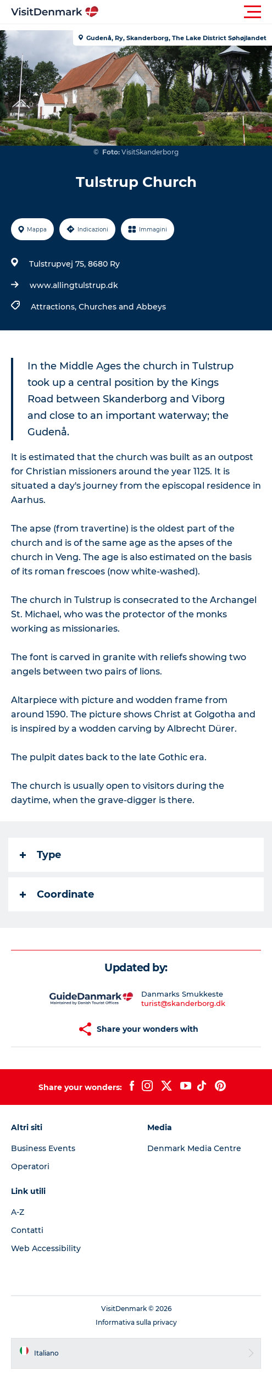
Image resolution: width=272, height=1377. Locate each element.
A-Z (17, 1212)
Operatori (30, 1166)
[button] (185, 12)
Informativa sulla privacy (136, 1322)
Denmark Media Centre (194, 1148)
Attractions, (55, 307)
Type (40, 855)
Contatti (27, 1230)
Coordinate (57, 894)
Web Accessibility (46, 1248)
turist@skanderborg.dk (183, 1003)
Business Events (43, 1148)
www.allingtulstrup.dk (74, 285)
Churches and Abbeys (122, 307)
